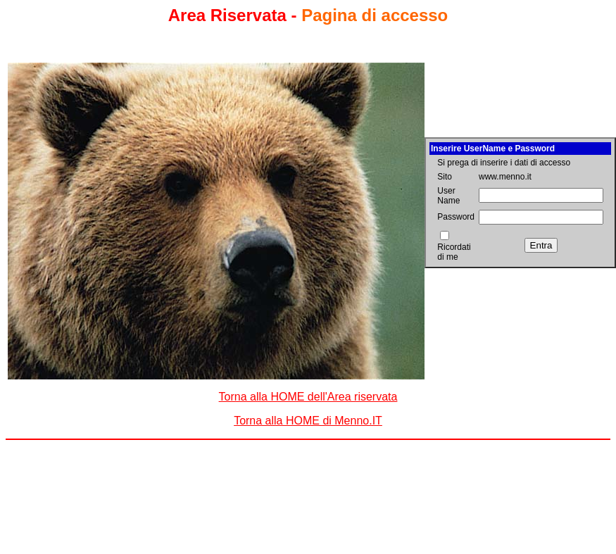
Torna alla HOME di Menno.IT (308, 421)
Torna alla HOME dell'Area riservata (308, 397)
